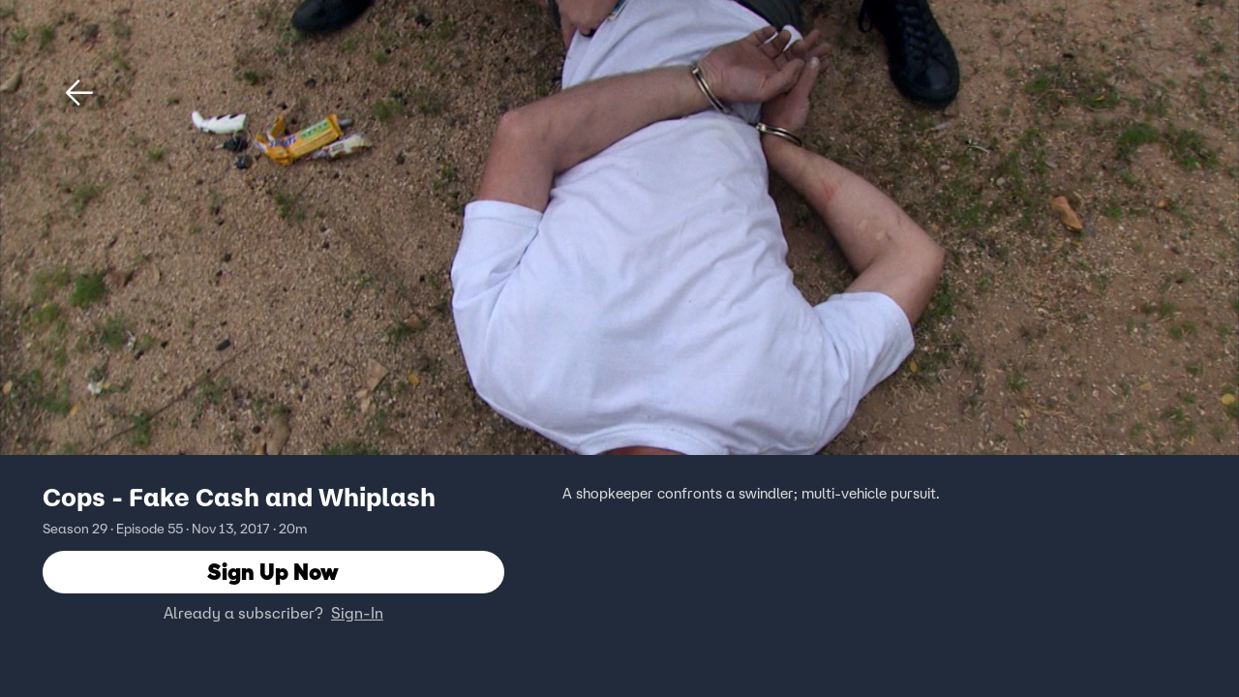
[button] (79, 92)
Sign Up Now (273, 572)
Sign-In (357, 612)
